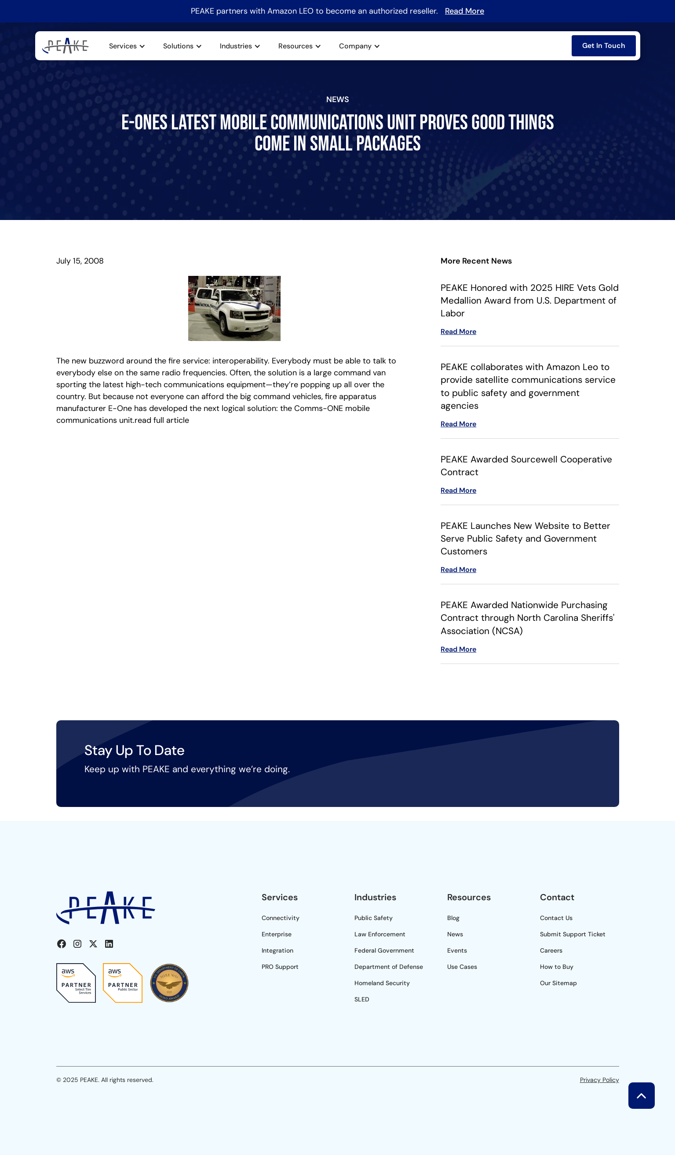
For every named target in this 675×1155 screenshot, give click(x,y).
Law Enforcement (379, 934)
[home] (65, 45)
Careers (551, 950)
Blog (453, 918)
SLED (361, 999)
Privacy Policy (599, 1080)
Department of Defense (388, 967)
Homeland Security (382, 983)
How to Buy (556, 967)
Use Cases (462, 967)
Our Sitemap (558, 983)
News (455, 934)
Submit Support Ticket (573, 934)
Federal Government (384, 950)
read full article (162, 420)
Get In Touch (603, 45)
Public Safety (373, 918)
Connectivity (280, 918)
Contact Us (556, 918)
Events (457, 950)
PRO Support (280, 967)
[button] (127, 46)
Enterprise (277, 934)
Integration (277, 950)
